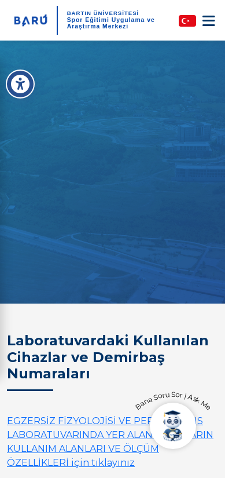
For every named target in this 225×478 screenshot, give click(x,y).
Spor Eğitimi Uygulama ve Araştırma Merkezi (111, 23)
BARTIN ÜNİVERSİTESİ (103, 13)
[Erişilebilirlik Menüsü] (20, 84)
